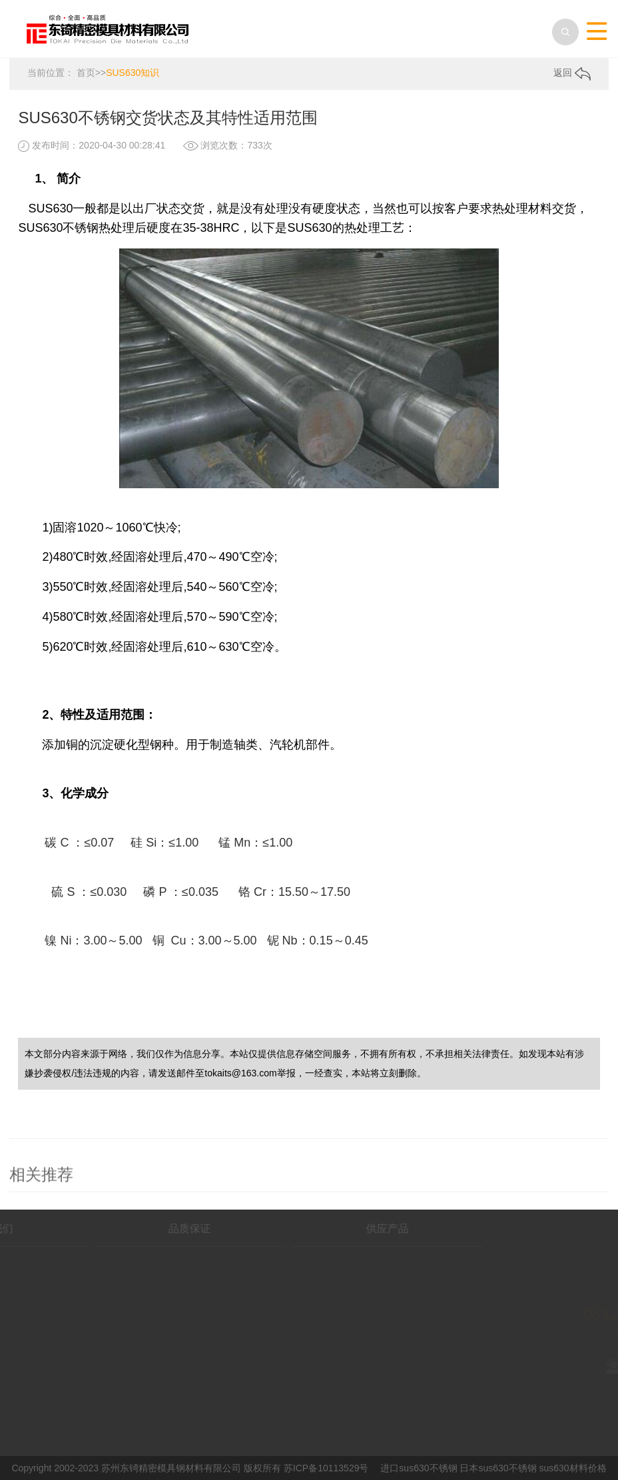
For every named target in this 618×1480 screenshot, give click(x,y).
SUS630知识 (132, 72)
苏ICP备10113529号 (326, 1467)
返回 (572, 72)
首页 (86, 72)
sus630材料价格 (572, 1467)
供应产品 (318, 1228)
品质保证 (120, 1228)
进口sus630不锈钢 (418, 1467)
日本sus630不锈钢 (498, 1467)
